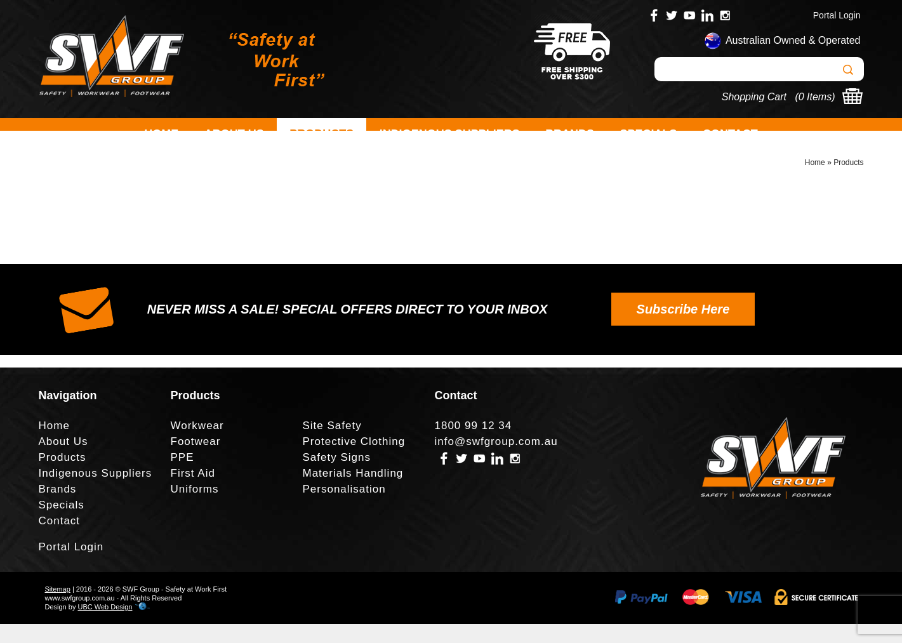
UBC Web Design (104, 626)
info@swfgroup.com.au (496, 460)
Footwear (196, 460)
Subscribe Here (683, 328)
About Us (234, 134)
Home (161, 134)
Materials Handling (353, 492)
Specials (648, 134)
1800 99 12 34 (473, 445)
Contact (730, 134)
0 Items (815, 96)
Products (321, 134)
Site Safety (332, 445)
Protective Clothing (354, 460)
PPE (182, 476)
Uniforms (195, 508)
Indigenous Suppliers (450, 134)
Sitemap (57, 608)
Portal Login (837, 15)
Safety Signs (337, 476)
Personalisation (344, 508)
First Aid (193, 492)
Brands (569, 134)
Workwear (197, 445)
